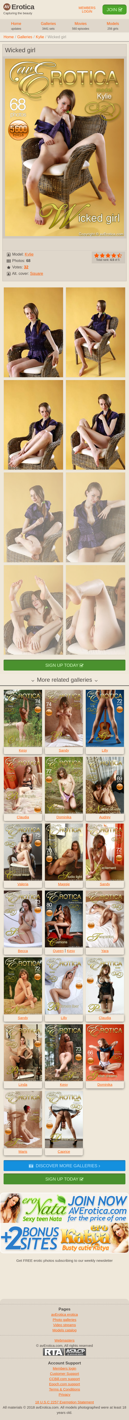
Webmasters (64, 1340)
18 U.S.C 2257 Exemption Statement (64, 1402)
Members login (64, 1368)
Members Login (87, 9)
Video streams (64, 1325)
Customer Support (64, 1374)
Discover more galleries (64, 1165)
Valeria (22, 884)
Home (16, 26)
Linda (22, 1084)
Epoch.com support (64, 1384)
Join (115, 9)
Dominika (63, 817)
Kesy (23, 750)
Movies (80, 26)
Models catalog (65, 1330)
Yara (105, 951)
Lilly (105, 750)
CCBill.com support (64, 1379)
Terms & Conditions (64, 1389)
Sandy (64, 750)
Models (112, 26)
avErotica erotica (64, 1314)
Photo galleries (64, 1320)
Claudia (23, 817)
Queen (58, 951)
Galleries (48, 26)
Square (36, 273)
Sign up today (64, 665)
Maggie (64, 884)
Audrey (105, 817)
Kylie (40, 37)
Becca (23, 951)
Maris (22, 1151)
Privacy (64, 1394)
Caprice (64, 1151)
